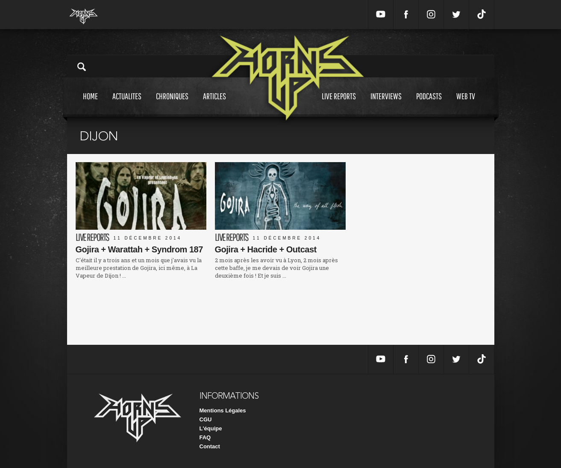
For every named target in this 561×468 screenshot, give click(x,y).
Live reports (338, 104)
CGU (206, 419)
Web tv (465, 104)
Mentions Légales (223, 410)
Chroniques (172, 104)
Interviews (386, 104)
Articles (214, 104)
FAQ (205, 437)
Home (90, 104)
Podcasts (429, 104)
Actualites (127, 104)
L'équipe (211, 428)
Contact (210, 446)
